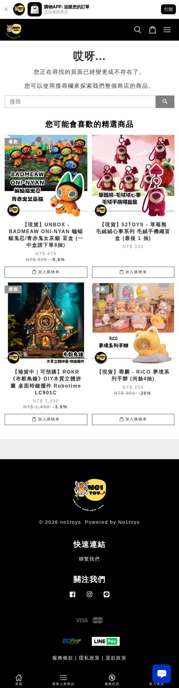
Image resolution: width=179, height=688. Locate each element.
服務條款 (62, 657)
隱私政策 (89, 657)
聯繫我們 (89, 558)
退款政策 (116, 657)
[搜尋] (80, 101)
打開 (168, 9)
